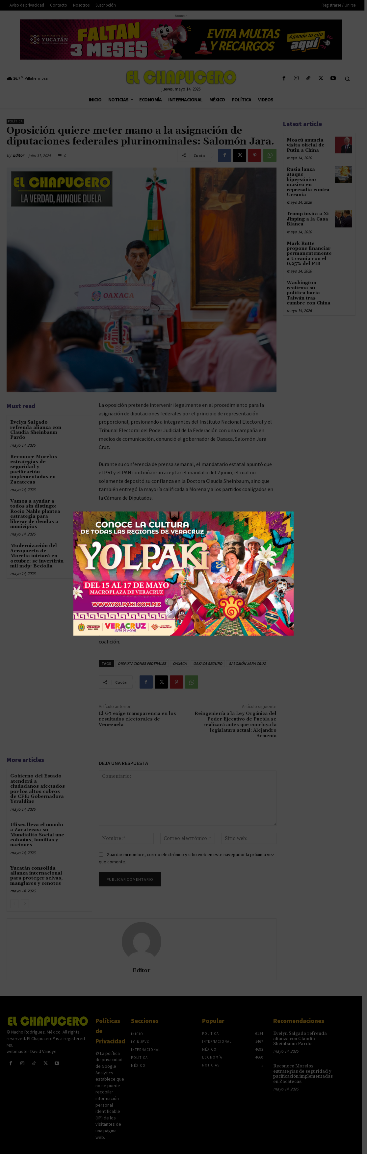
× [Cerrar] (288, 517)
